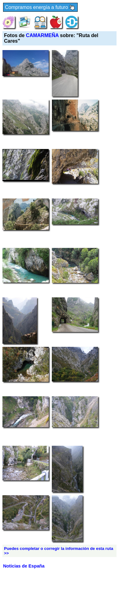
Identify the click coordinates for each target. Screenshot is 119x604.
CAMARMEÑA (42, 35)
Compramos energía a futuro (40, 7)
